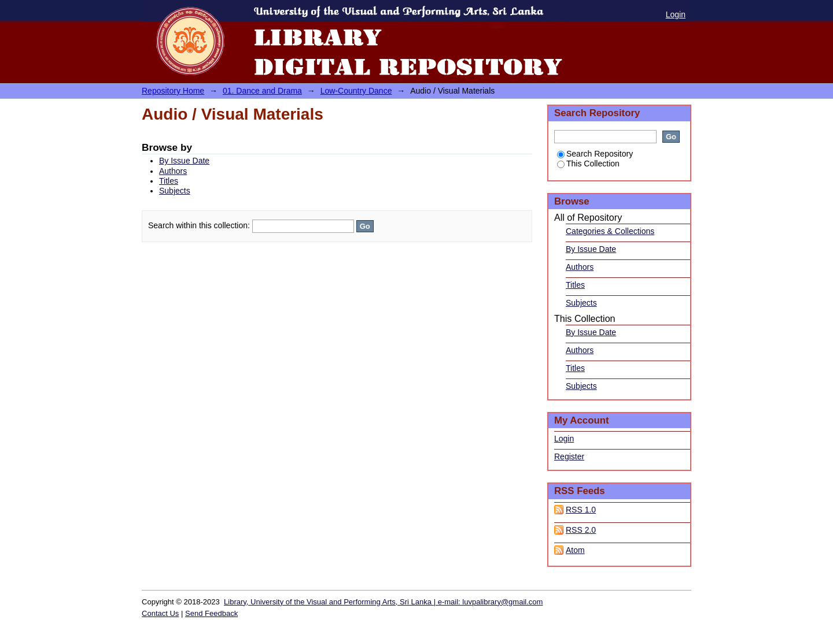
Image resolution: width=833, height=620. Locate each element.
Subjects (174, 190)
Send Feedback (211, 613)
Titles (168, 180)
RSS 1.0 (581, 509)
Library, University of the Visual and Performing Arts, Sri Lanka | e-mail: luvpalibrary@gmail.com (383, 601)
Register (569, 456)
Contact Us (160, 613)
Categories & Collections (610, 231)
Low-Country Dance (356, 90)
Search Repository (595, 153)
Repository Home (173, 90)
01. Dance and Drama (262, 90)
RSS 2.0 (581, 529)
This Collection (588, 163)
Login (675, 14)
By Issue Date (184, 160)
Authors (173, 171)
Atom (575, 550)
